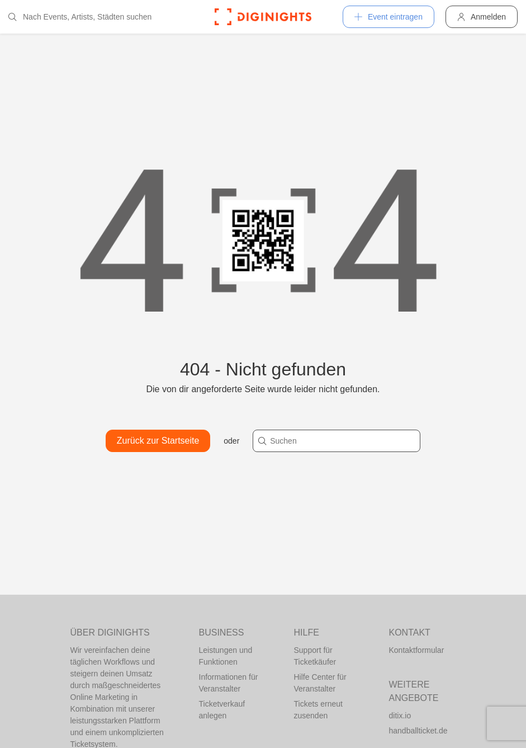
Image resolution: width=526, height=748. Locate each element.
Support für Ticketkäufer (315, 656)
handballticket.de (418, 730)
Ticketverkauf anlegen (222, 709)
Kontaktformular (416, 650)
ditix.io (400, 715)
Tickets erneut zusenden (318, 709)
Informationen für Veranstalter (228, 682)
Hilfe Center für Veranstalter (320, 682)
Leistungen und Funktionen (226, 656)
